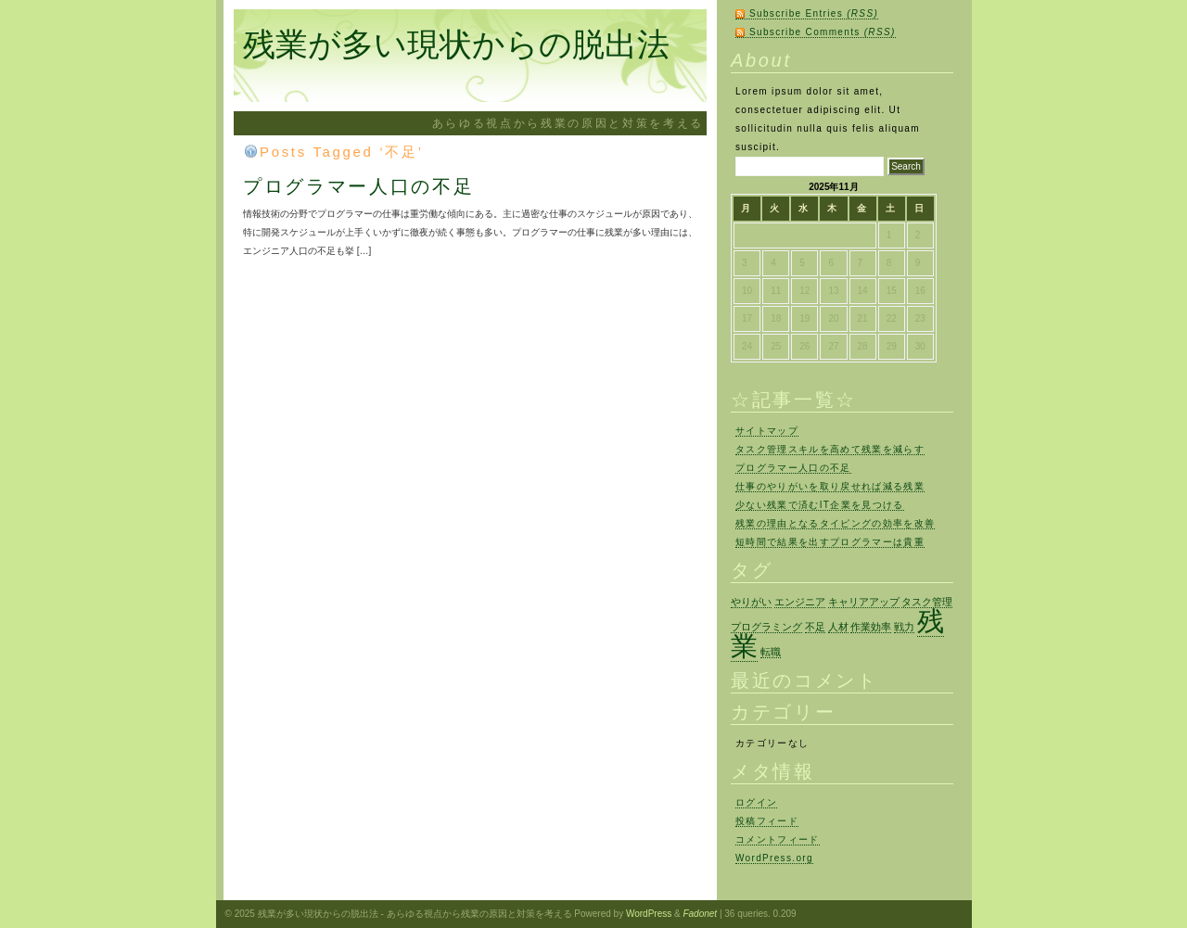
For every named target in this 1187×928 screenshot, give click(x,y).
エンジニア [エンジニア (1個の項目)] (799, 601)
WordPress (648, 914)
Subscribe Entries (813, 13)
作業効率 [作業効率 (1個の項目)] (870, 626)
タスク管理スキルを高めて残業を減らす (830, 449)
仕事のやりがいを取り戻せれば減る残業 (830, 486)
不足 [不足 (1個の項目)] (815, 626)
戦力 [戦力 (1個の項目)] (904, 626)
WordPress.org (774, 858)
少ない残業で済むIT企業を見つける (819, 505)
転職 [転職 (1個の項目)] (770, 651)
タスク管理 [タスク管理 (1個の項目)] (926, 601)
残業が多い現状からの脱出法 (456, 44)
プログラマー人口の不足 (358, 186)
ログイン (756, 802)
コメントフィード (777, 839)
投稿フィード (766, 821)
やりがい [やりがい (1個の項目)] (751, 601)
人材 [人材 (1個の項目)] (838, 626)
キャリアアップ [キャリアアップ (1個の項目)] (864, 601)
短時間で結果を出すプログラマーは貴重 (830, 542)
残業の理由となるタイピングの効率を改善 (835, 523)
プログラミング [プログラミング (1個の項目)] (766, 626)
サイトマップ (766, 431)
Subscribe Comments (822, 32)
